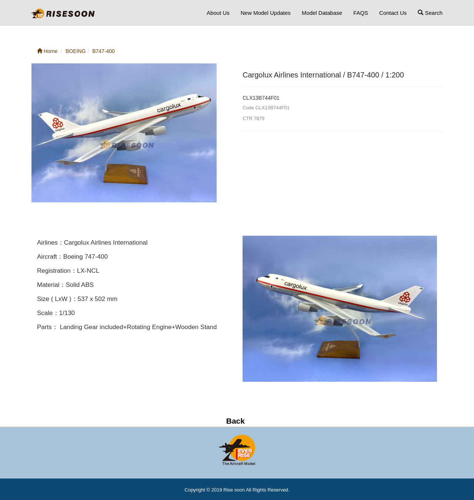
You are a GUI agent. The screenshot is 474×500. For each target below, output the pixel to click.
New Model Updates (266, 13)
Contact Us (393, 13)
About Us (218, 13)
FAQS (360, 13)
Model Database (322, 13)
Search (430, 13)
